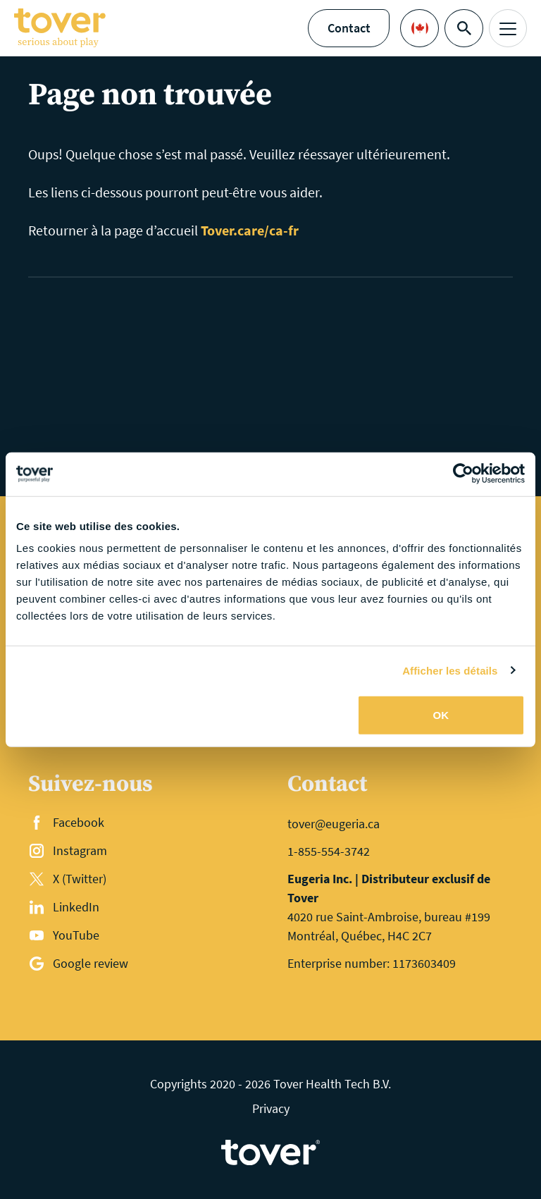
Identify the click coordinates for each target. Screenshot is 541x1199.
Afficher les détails (449, 670)
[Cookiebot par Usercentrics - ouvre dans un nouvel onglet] (463, 473)
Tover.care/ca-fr (250, 230)
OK (441, 715)
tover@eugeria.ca (333, 824)
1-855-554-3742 (328, 851)
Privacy (271, 1108)
